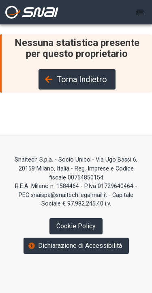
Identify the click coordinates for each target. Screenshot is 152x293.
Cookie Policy (76, 226)
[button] (140, 12)
